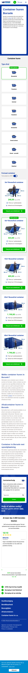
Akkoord (14, 670)
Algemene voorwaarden (6, 625)
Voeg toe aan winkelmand (14, 211)
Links (16, 627)
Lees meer (12, 666)
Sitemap (12, 627)
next (26, 569)
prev (1, 569)
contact (10, 395)
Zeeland (10, 18)
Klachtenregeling (5, 627)
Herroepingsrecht (17, 625)
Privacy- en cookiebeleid (7, 628)
